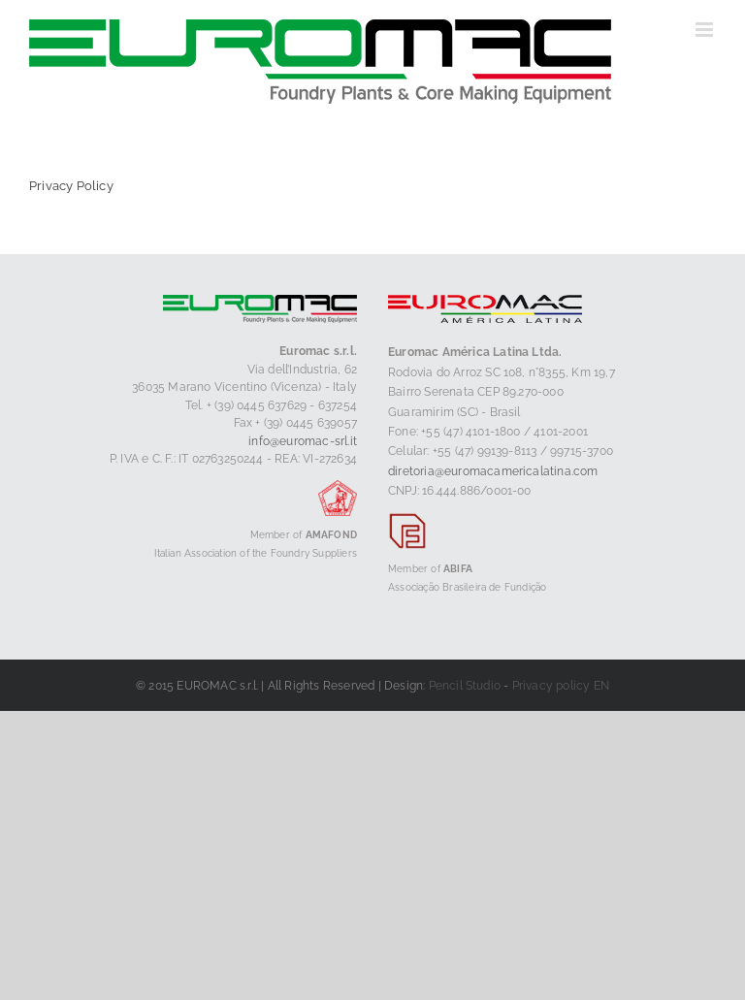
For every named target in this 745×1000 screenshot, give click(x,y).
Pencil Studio (465, 686)
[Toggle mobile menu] (706, 29)
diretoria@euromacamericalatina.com (493, 471)
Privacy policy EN (560, 686)
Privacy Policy (71, 185)
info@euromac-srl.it (302, 441)
